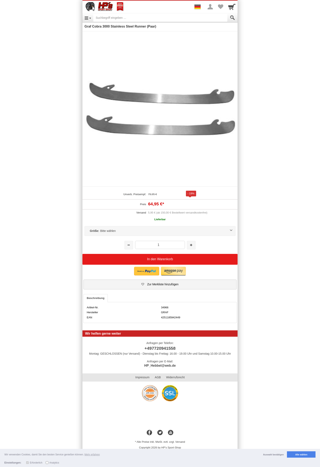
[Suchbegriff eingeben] (160, 18)
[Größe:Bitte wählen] (160, 231)
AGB (158, 377)
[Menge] (160, 245)
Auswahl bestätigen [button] (273, 454)
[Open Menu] (87, 17)
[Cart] (232, 7)
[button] (160, 284)
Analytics (54, 462)
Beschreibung (95, 298)
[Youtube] (170, 432)
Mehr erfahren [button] (92, 454)
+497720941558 (160, 348)
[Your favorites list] (220, 7)
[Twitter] (160, 432)
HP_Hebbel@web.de (160, 365)
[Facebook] (149, 432)
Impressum (142, 377)
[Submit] (232, 17)
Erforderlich (36, 462)
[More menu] (210, 7)
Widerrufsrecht (175, 377)
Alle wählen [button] (301, 454)
